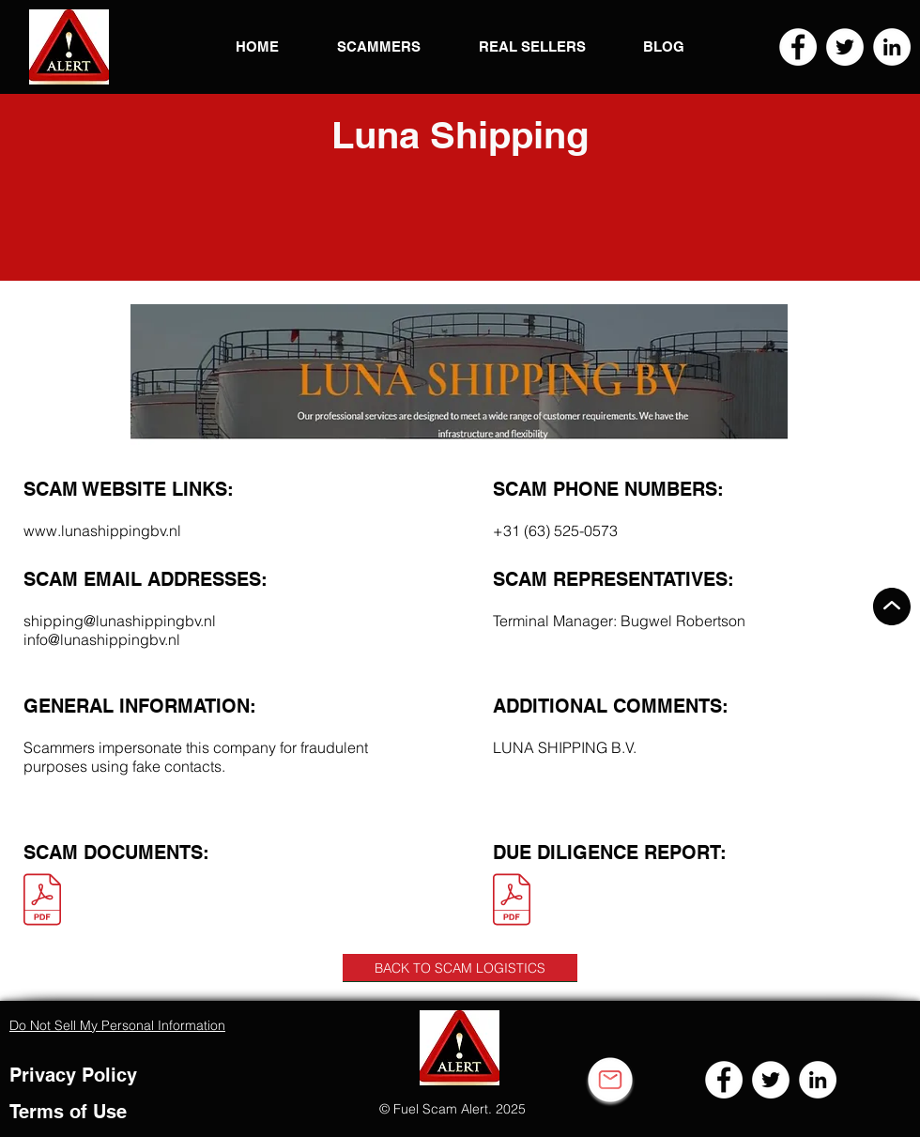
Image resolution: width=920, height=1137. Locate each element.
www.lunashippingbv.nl (102, 530)
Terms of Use (68, 1111)
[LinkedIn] (892, 47)
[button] (69, 47)
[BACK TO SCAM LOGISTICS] (460, 968)
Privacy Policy (73, 1075)
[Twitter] (845, 47)
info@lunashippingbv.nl (101, 639)
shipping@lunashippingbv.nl (119, 620)
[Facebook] (798, 47)
